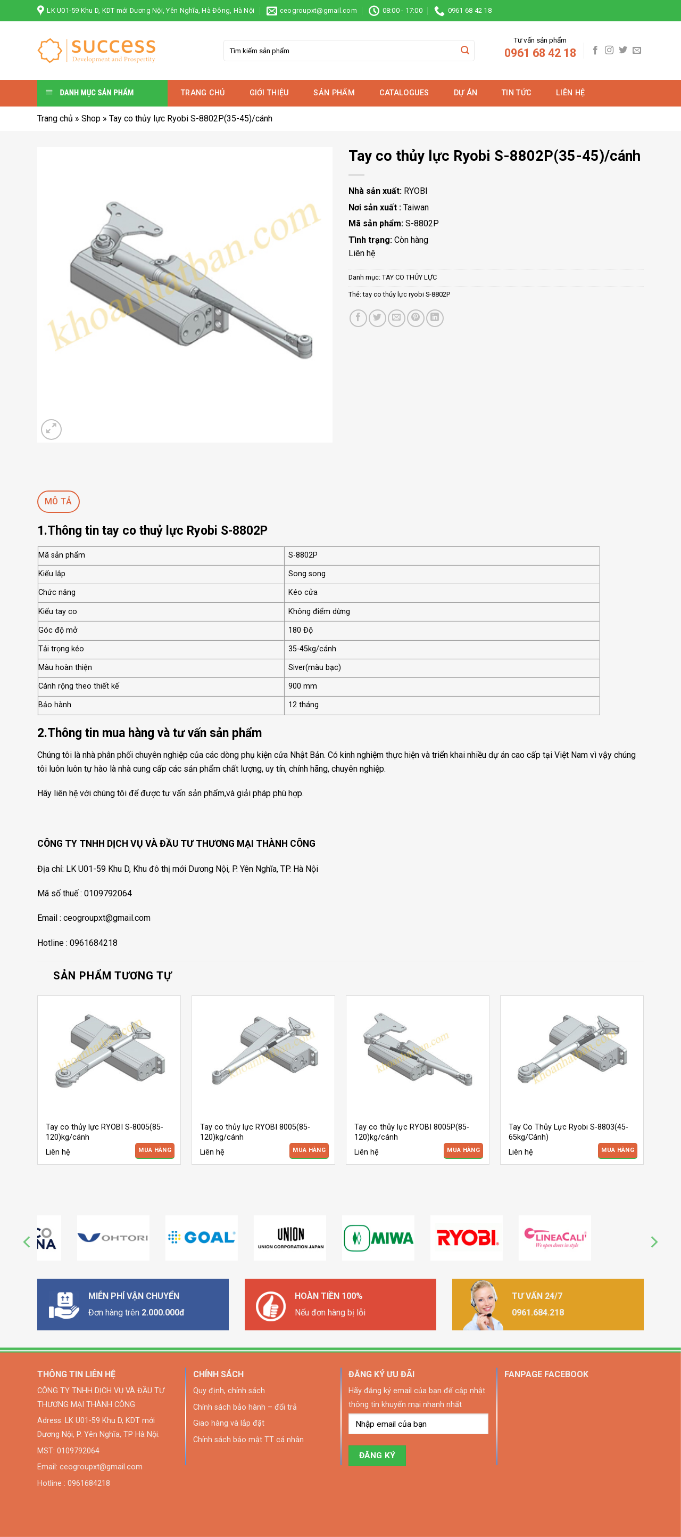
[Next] (653, 1242)
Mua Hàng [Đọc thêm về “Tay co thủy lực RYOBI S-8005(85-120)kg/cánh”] (154, 1150)
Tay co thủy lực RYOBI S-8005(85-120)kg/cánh (104, 1132)
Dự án (465, 92)
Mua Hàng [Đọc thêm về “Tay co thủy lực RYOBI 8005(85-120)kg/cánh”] (309, 1150)
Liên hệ (570, 92)
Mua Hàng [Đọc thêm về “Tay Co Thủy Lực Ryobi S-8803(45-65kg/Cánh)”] (617, 1150)
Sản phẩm (333, 92)
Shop (91, 118)
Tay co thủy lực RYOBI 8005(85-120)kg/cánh (255, 1132)
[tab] (58, 501)
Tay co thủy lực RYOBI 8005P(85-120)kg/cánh (411, 1132)
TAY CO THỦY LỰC (409, 277)
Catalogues (404, 92)
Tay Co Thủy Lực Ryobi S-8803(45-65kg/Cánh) (568, 1132)
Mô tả (58, 501)
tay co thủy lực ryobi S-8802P (406, 294)
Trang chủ (203, 92)
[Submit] (465, 51)
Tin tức (516, 92)
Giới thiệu (269, 92)
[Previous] (27, 1242)
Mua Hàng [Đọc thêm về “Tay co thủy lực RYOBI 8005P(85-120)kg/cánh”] (463, 1150)
